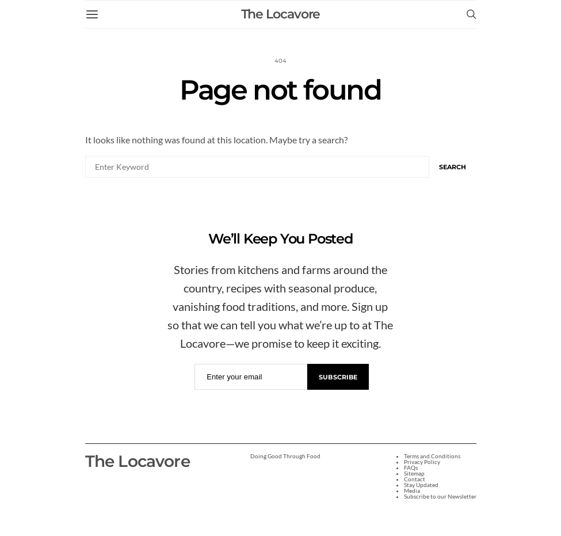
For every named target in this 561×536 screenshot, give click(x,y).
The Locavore (280, 14)
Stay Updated (421, 484)
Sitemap (414, 473)
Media (412, 490)
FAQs (411, 467)
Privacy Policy (422, 461)
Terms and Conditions (432, 456)
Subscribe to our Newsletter (440, 496)
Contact (414, 479)
